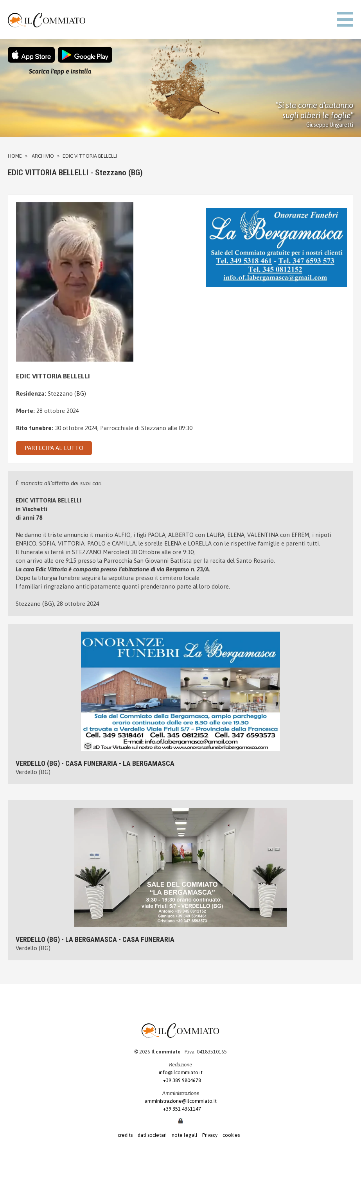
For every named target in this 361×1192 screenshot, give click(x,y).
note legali (184, 1135)
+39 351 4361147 (180, 1109)
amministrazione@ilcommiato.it (181, 1101)
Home (15, 156)
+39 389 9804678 (180, 1080)
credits (125, 1135)
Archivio (43, 156)
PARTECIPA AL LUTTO (54, 448)
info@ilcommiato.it (181, 1072)
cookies (231, 1135)
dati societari (152, 1135)
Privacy (209, 1135)
